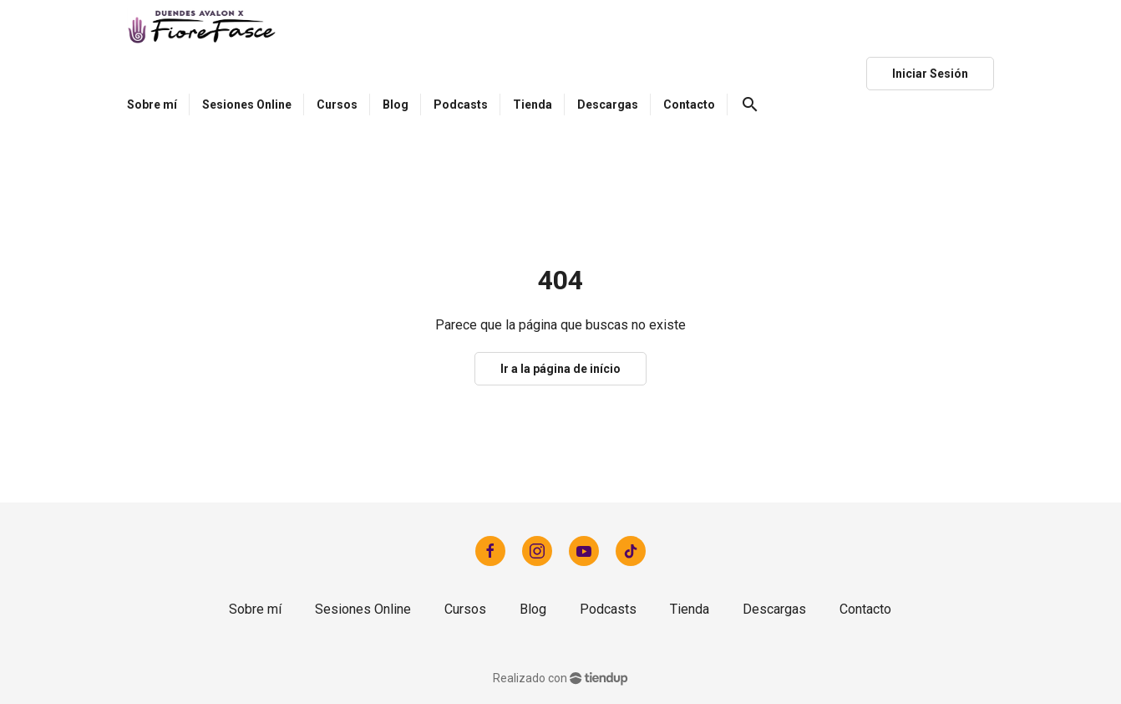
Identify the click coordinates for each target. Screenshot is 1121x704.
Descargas (774, 609)
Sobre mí (255, 609)
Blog (533, 609)
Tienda (689, 609)
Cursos (465, 609)
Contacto (865, 609)
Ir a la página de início (560, 368)
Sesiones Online (363, 609)
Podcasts (608, 609)
